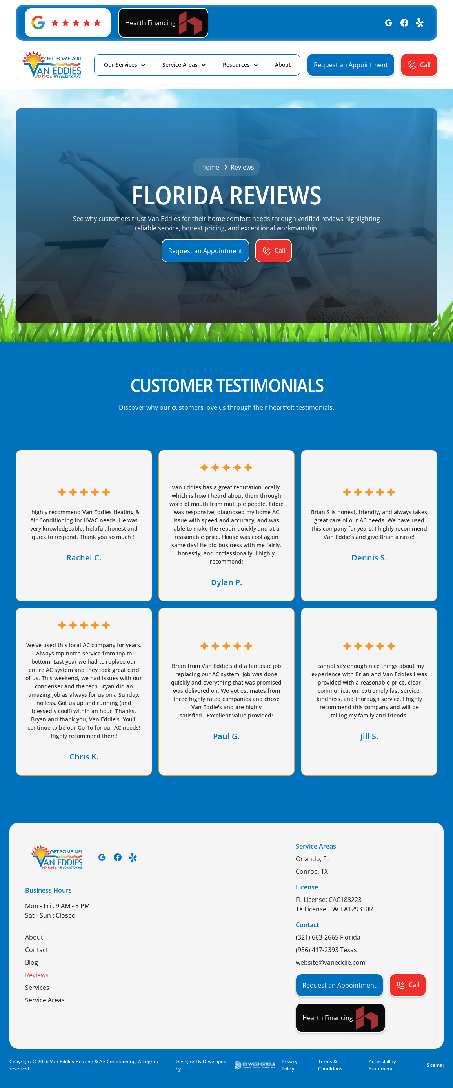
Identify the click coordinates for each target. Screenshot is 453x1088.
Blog (31, 962)
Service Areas (180, 64)
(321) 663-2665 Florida (328, 937)
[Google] (388, 22)
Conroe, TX (312, 871)
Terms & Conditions (330, 1065)
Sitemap (435, 1065)
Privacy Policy (289, 1065)
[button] (125, 65)
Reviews (37, 975)
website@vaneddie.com (331, 962)
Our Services (120, 64)
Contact (36, 950)
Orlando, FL (312, 858)
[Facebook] (404, 22)
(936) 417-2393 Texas (326, 950)
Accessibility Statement (382, 1065)
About (34, 937)
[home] (51, 65)
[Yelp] (420, 22)
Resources (236, 64)
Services (37, 987)
